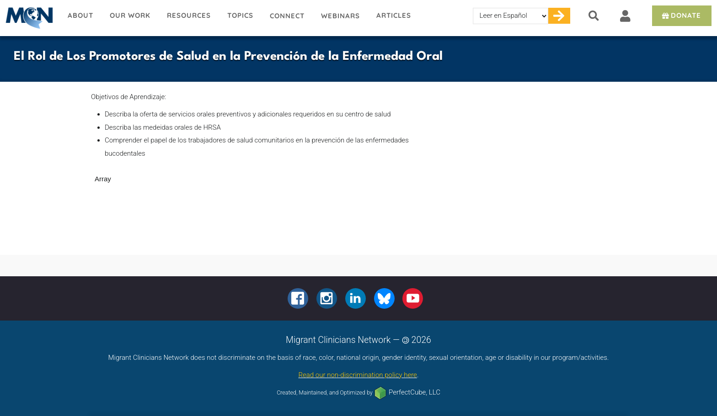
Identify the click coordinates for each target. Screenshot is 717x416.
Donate (680, 15)
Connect (287, 15)
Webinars (340, 15)
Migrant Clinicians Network (29, 18)
